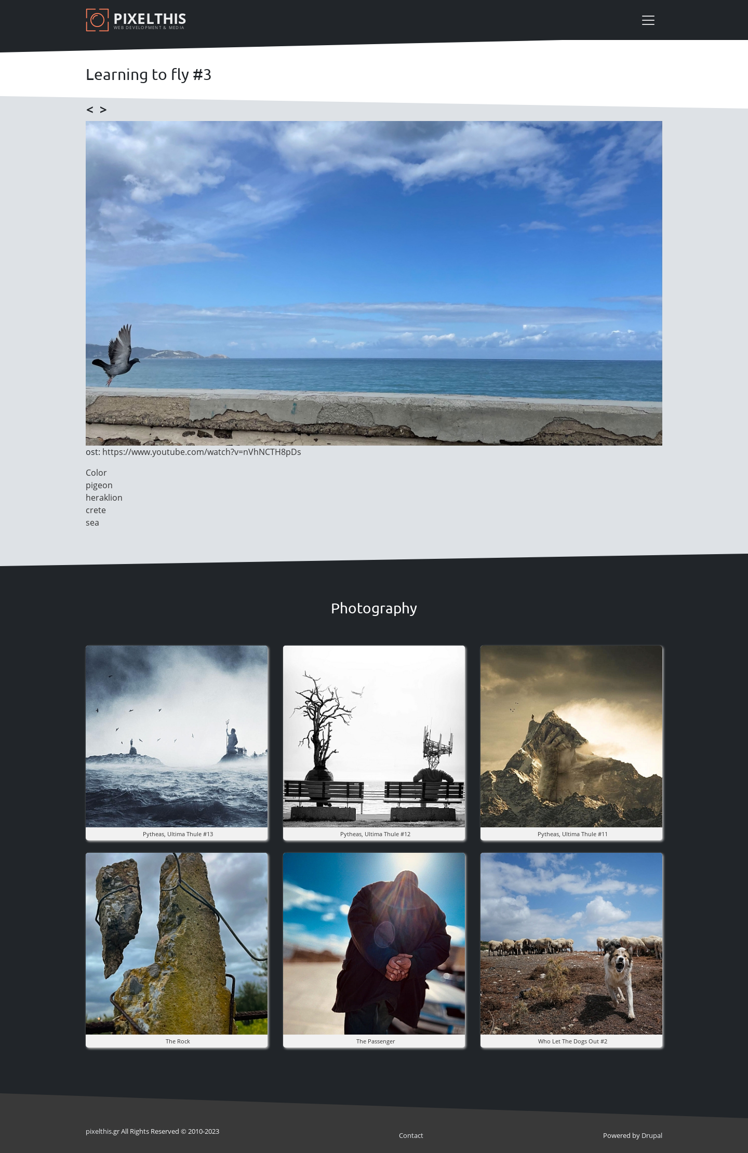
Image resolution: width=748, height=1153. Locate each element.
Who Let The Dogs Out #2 (572, 1041)
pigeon (99, 485)
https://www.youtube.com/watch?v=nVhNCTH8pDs (201, 452)
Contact (411, 1135)
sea (92, 522)
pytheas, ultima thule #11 (573, 834)
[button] (177, 736)
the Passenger (375, 1041)
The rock (178, 1041)
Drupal (652, 1135)
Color (96, 472)
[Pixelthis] (138, 20)
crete (96, 510)
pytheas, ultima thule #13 (178, 834)
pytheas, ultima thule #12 (375, 834)
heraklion (104, 497)
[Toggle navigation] (648, 20)
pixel (99, 1131)
